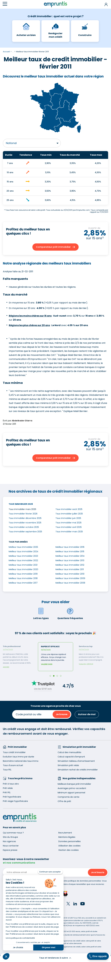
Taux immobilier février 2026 (23, 513)
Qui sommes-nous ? (13, 832)
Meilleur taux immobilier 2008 (70, 582)
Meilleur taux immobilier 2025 (23, 547)
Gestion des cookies (68, 850)
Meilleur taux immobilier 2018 (23, 578)
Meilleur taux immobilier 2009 (70, 578)
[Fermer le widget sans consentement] (50, 872)
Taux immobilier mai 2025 (69, 522)
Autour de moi (87, 714)
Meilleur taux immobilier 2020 (23, 569)
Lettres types (41, 613)
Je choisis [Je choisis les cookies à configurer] (18, 947)
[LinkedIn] (75, 904)
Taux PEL (7, 769)
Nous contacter (11, 845)
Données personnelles (69, 841)
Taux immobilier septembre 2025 (25, 531)
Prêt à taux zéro (11, 783)
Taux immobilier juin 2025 (68, 518)
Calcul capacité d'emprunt (71, 756)
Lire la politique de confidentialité (20, 938)
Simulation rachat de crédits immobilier (78, 769)
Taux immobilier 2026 (21, 504)
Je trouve (61, 714)
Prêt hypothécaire (12, 796)
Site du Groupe (10, 837)
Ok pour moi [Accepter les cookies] (48, 947)
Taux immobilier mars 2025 (69, 531)
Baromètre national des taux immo (20, 761)
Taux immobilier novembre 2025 (25, 522)
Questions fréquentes (70, 613)
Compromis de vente (68, 796)
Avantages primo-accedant (72, 788)
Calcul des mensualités (69, 752)
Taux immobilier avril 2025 (69, 527)
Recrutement (65, 832)
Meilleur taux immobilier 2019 (23, 573)
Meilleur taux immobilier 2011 (70, 569)
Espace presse (10, 850)
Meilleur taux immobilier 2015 (70, 551)
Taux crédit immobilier (14, 752)
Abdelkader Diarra (22, 420)
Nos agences (9, 841)
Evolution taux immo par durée (18, 756)
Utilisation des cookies (69, 845)
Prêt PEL (7, 792)
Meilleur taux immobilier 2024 (23, 551)
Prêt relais (8, 788)
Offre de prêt (64, 801)
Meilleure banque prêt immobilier (74, 783)
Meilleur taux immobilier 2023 (23, 556)
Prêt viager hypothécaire (15, 801)
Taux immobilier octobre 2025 (24, 527)
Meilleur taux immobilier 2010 (70, 573)
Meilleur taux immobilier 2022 (23, 560)
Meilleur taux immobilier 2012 (70, 564)
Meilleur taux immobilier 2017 (23, 582)
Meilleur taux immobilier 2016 (70, 547)
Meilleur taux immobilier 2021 (23, 564)
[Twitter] (68, 904)
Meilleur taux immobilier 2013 (70, 560)
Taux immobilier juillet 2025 (69, 513)
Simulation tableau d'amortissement (76, 761)
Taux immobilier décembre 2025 (25, 518)
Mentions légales (66, 837)
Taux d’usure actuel (13, 765)
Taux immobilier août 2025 (69, 509)
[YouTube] (82, 904)
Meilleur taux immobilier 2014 (70, 556)
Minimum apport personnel (71, 792)
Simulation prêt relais (68, 765)
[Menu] (5, 4)
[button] (6, 956)
